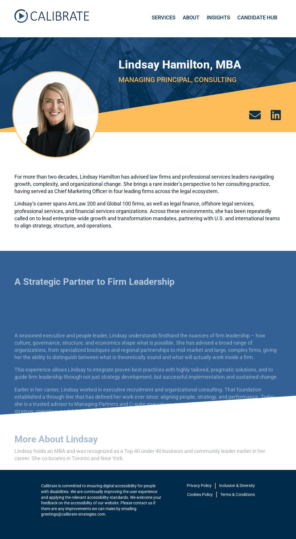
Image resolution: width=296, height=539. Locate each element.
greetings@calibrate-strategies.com (73, 514)
